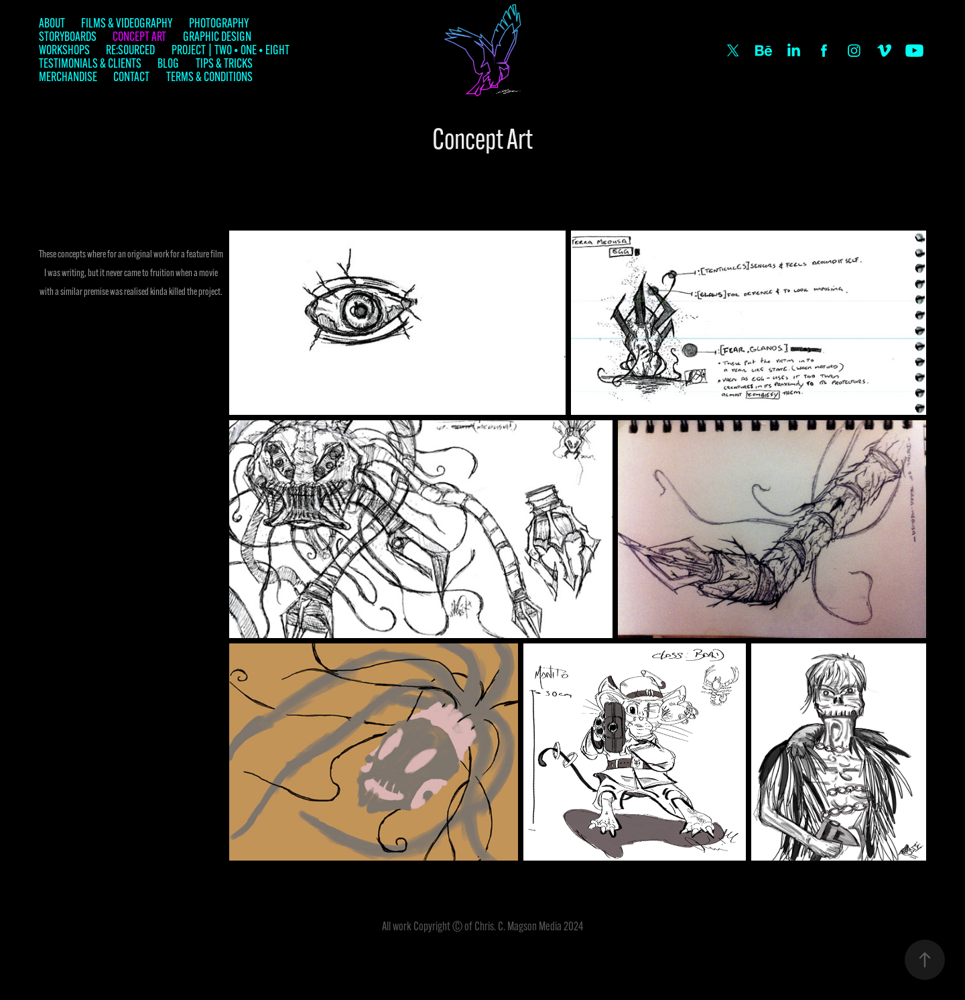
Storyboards (67, 36)
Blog (168, 63)
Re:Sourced (130, 50)
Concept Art (139, 36)
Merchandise (68, 76)
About (52, 23)
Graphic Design (217, 36)
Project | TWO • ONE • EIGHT (231, 50)
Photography (219, 23)
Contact (131, 76)
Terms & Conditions (209, 76)
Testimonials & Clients (90, 63)
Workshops (64, 50)
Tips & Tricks (224, 63)
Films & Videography (126, 23)
